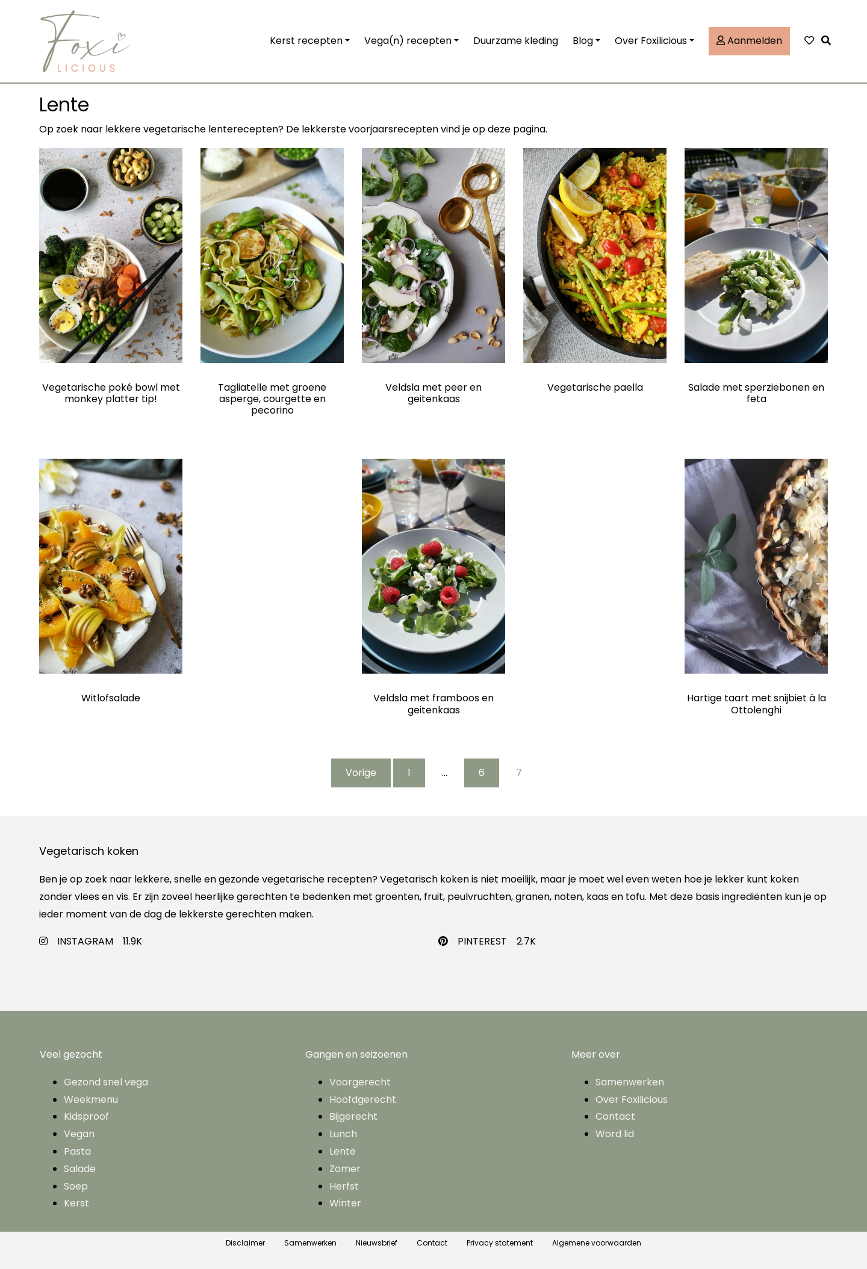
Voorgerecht (360, 1082)
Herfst (344, 1186)
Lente (342, 1151)
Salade (80, 1169)
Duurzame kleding (515, 41)
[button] (829, 41)
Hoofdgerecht (362, 1099)
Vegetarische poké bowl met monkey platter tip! (111, 393)
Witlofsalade (110, 698)
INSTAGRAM (85, 941)
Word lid (614, 1134)
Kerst (76, 1203)
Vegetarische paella (595, 387)
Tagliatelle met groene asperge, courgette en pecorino (272, 398)
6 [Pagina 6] (482, 773)
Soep (76, 1186)
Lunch (343, 1134)
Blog (583, 41)
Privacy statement (500, 1243)
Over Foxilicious (651, 41)
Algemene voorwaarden (596, 1243)
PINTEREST (482, 941)
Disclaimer (245, 1243)
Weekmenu (91, 1099)
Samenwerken (629, 1082)
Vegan (79, 1134)
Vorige (361, 773)
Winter (345, 1203)
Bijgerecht (353, 1116)
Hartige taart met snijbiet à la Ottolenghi (756, 703)
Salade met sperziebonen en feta (756, 393)
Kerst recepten (306, 41)
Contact (615, 1116)
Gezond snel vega (106, 1082)
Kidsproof (86, 1116)
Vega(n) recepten (408, 41)
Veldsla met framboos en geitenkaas (433, 703)
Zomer (345, 1169)
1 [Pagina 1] (409, 773)
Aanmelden (749, 41)
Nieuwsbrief (376, 1243)
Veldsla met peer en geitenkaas (433, 393)
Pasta (77, 1151)
